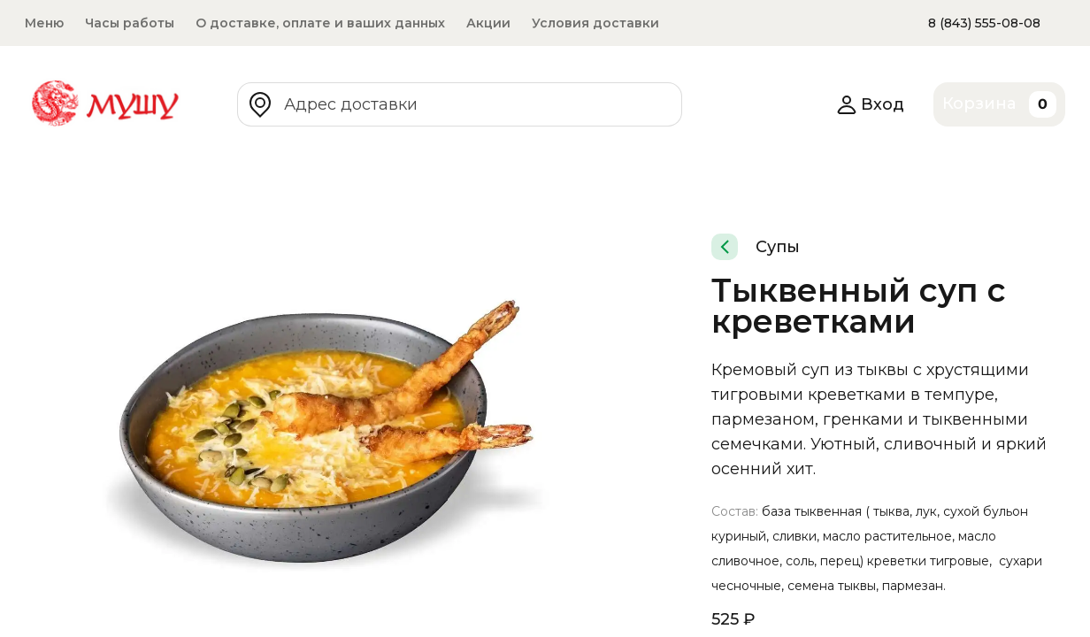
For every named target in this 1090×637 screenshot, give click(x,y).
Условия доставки (595, 23)
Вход (870, 104)
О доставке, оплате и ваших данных (320, 23)
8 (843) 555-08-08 (984, 23)
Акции (488, 23)
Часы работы (129, 23)
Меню (44, 23)
